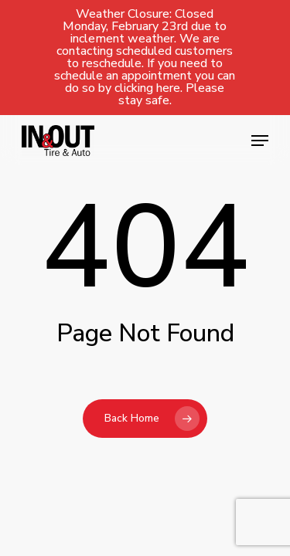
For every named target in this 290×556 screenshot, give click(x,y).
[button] (259, 140)
